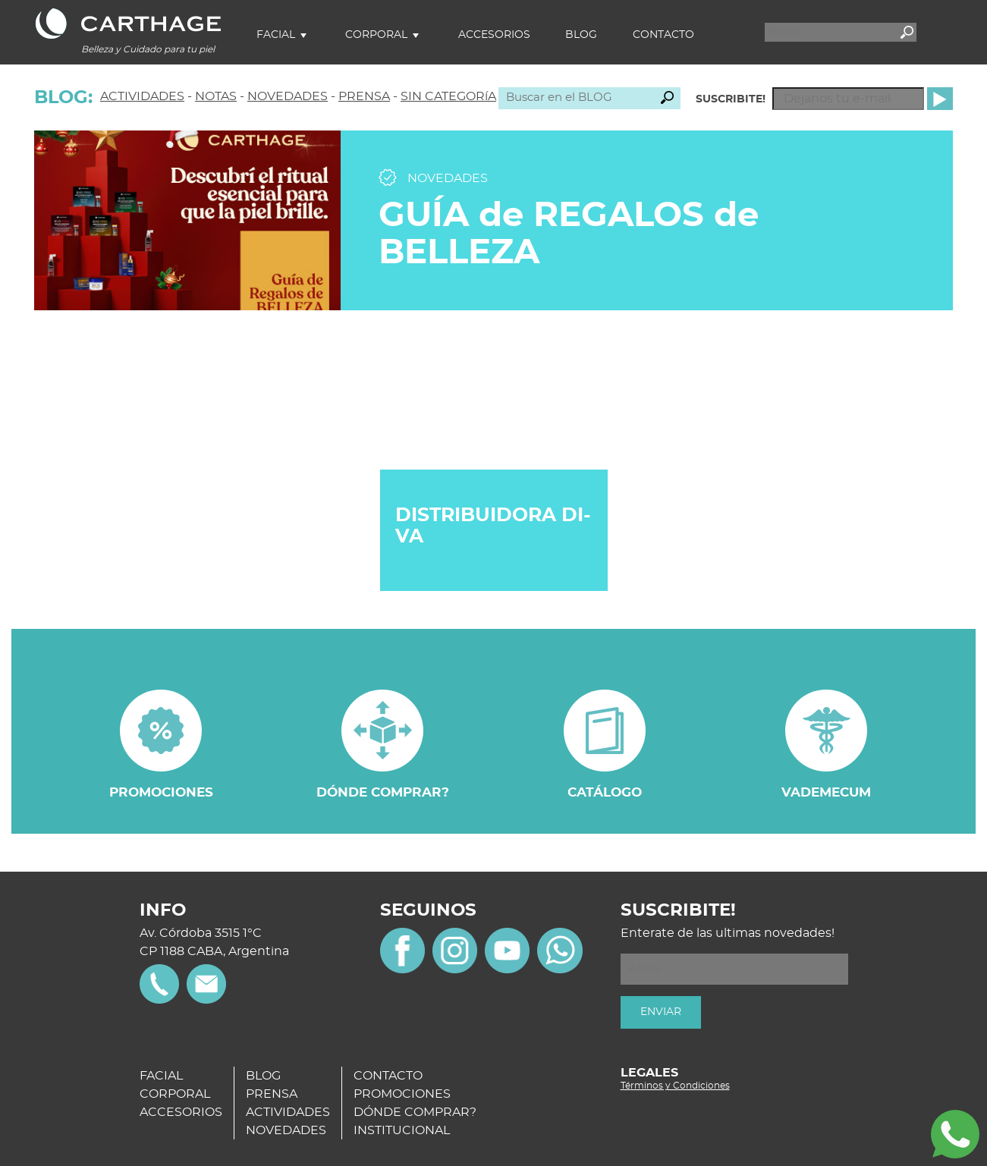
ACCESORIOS (181, 1112)
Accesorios (494, 35)
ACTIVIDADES (142, 96)
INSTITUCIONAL (402, 1130)
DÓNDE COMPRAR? (415, 1112)
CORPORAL (175, 1094)
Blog (581, 35)
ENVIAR (660, 1012)
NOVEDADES (287, 96)
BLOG (263, 1076)
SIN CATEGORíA (448, 96)
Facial (275, 35)
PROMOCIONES (402, 1094)
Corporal (376, 35)
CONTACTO (388, 1076)
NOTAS (216, 96)
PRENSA (364, 96)
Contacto (663, 35)
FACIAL (161, 1076)
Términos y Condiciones (675, 1085)
